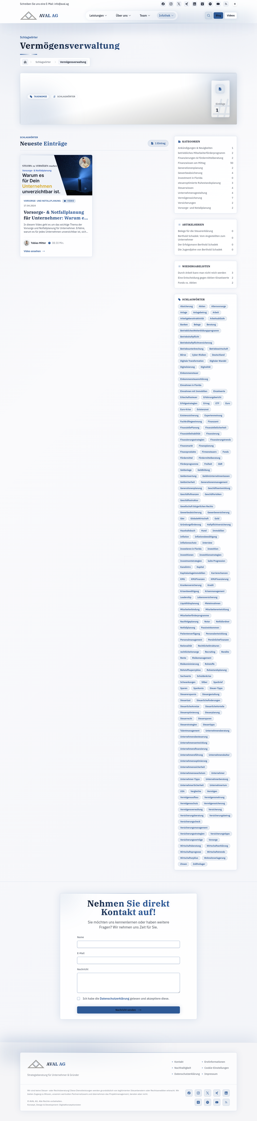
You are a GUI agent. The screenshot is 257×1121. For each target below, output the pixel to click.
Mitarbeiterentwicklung (217, 609)
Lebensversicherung (207, 597)
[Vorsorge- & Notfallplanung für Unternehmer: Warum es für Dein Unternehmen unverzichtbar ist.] (56, 206)
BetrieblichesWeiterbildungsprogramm (199, 330)
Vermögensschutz (189, 803)
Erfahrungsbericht (212, 397)
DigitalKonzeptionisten (70, 1104)
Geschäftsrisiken (213, 494)
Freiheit (208, 464)
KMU (182, 579)
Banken (184, 324)
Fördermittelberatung (209, 458)
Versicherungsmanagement (193, 827)
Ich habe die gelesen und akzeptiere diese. (126, 998)
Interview (207, 542)
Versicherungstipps (220, 833)
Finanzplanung (206, 445)
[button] (235, 4)
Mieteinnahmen (212, 603)
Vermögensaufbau (189, 797)
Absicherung (186, 306)
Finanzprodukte (188, 452)
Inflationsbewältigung (206, 536)
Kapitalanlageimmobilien (192, 573)
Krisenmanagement (214, 591)
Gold (217, 518)
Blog (218, 15)
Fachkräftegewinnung (191, 421)
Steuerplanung (212, 712)
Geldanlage (186, 470)
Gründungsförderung (190, 524)
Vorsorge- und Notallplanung (42, 200)
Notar (207, 621)
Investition (213, 548)
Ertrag (206, 403)
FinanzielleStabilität (190, 433)
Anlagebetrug (200, 312)
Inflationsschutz (188, 542)
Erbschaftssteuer (188, 397)
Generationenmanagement (214, 482)
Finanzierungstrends (220, 439)
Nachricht (82, 969)
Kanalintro (185, 567)
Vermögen (212, 791)
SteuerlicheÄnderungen (208, 700)
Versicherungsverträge (191, 839)
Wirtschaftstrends (216, 852)
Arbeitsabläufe (217, 318)
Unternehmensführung (191, 755)
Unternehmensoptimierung (193, 761)
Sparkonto (198, 688)
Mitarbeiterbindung (189, 609)
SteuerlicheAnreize (189, 706)
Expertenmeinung (213, 415)
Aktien (202, 306)
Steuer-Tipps (216, 688)
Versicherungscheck (190, 821)
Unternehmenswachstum (192, 773)
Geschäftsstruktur (189, 500)
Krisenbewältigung (189, 591)
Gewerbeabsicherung (190, 512)
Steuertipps (209, 724)
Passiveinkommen (210, 627)
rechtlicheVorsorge (189, 652)
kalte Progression (216, 561)
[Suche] (208, 15)
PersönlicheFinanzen (218, 639)
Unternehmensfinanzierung (193, 749)
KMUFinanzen (198, 579)
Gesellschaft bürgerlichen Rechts (196, 506)
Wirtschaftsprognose (190, 852)
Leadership (185, 597)
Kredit (211, 585)
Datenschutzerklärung (114, 998)
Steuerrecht (186, 718)
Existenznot (202, 409)
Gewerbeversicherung (218, 512)
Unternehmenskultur (219, 755)
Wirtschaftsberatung (190, 845)
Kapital (200, 567)
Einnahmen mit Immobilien (193, 391)
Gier (182, 518)
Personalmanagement (191, 639)
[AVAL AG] (39, 15)
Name (80, 937)
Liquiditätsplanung (189, 603)
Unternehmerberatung (217, 779)
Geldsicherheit (187, 482)
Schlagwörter (43, 62)
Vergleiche (196, 791)
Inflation (184, 536)
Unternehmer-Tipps (190, 779)
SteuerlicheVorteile (214, 706)
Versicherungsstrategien (192, 833)
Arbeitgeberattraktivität (192, 318)
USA (182, 791)
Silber (204, 682)
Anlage (183, 312)
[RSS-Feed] (225, 3)
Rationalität (186, 645)
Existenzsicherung (189, 415)
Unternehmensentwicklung (193, 742)
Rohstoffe (210, 664)
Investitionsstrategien (210, 555)
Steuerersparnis (188, 694)
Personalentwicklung (216, 633)
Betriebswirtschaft (218, 348)
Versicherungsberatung (191, 815)
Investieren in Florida (190, 548)
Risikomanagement (201, 658)
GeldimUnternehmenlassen (216, 476)
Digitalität (206, 367)
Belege (197, 324)
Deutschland (218, 355)
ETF (217, 403)
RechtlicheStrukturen (208, 645)
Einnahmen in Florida (190, 385)
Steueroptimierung (189, 712)
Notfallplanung (187, 627)
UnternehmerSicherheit (192, 785)
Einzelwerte (219, 391)
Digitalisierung (187, 367)
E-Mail (80, 953)
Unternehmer (218, 773)
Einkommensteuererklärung (194, 379)
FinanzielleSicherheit (215, 427)
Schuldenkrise (204, 676)
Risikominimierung (189, 664)
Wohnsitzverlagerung (214, 858)
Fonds (226, 452)
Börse (183, 355)
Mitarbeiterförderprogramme (194, 615)
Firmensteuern (209, 452)
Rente (183, 658)
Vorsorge (213, 839)
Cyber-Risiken (199, 355)
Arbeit (216, 312)
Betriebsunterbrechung (191, 348)
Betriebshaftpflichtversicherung (196, 342)
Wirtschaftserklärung (217, 845)
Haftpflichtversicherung (219, 524)
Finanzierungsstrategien (192, 439)
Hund (204, 530)
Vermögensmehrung (214, 797)
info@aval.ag (61, 4)
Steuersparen (204, 718)
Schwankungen (187, 682)
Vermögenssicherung (214, 803)
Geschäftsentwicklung (219, 488)
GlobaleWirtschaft (199, 518)
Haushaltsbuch (187, 530)
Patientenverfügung (190, 633)
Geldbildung (204, 470)
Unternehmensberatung (217, 730)
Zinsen (183, 864)
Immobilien (218, 530)
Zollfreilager (199, 864)
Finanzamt (213, 421)
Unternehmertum (218, 785)
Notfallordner (223, 621)
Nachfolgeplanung (189, 621)
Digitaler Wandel (218, 361)
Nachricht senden (128, 1010)
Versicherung (215, 809)
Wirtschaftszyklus (189, 858)
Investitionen (186, 555)
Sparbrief (218, 682)
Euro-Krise (185, 409)
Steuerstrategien (188, 724)
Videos (231, 15)
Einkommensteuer (189, 373)
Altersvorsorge (218, 306)
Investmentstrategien (191, 561)
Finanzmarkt (186, 445)
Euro (227, 403)
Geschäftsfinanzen (189, 494)
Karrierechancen (219, 573)
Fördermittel (186, 458)
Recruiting (210, 652)
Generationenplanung (191, 488)
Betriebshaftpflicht (189, 336)
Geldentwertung (188, 476)
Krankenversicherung (190, 585)
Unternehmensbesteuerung (193, 736)
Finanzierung (212, 433)
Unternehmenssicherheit (192, 767)
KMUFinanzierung (219, 579)
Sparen (183, 688)
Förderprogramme (189, 464)
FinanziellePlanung (189, 427)
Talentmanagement (190, 730)
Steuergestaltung (210, 694)
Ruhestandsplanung (216, 670)
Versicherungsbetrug (220, 815)
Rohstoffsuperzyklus (190, 670)
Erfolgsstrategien (188, 403)
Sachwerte (185, 676)
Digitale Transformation (192, 361)
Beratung (211, 324)
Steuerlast (185, 700)
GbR (220, 464)
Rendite (225, 652)
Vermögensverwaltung (191, 809)
